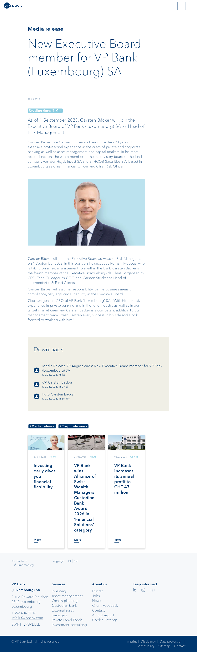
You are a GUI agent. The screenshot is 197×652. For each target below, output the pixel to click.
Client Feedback (105, 605)
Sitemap (164, 646)
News (96, 601)
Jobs (96, 596)
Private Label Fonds (67, 620)
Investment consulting (69, 625)
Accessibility (145, 646)
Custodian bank (64, 605)
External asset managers (63, 612)
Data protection (171, 641)
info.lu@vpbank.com (27, 618)
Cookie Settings (105, 620)
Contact (98, 610)
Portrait (98, 591)
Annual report (103, 615)
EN (76, 561)
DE (70, 561)
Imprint (132, 641)
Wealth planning (65, 601)
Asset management (67, 596)
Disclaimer (148, 641)
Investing (59, 591)
